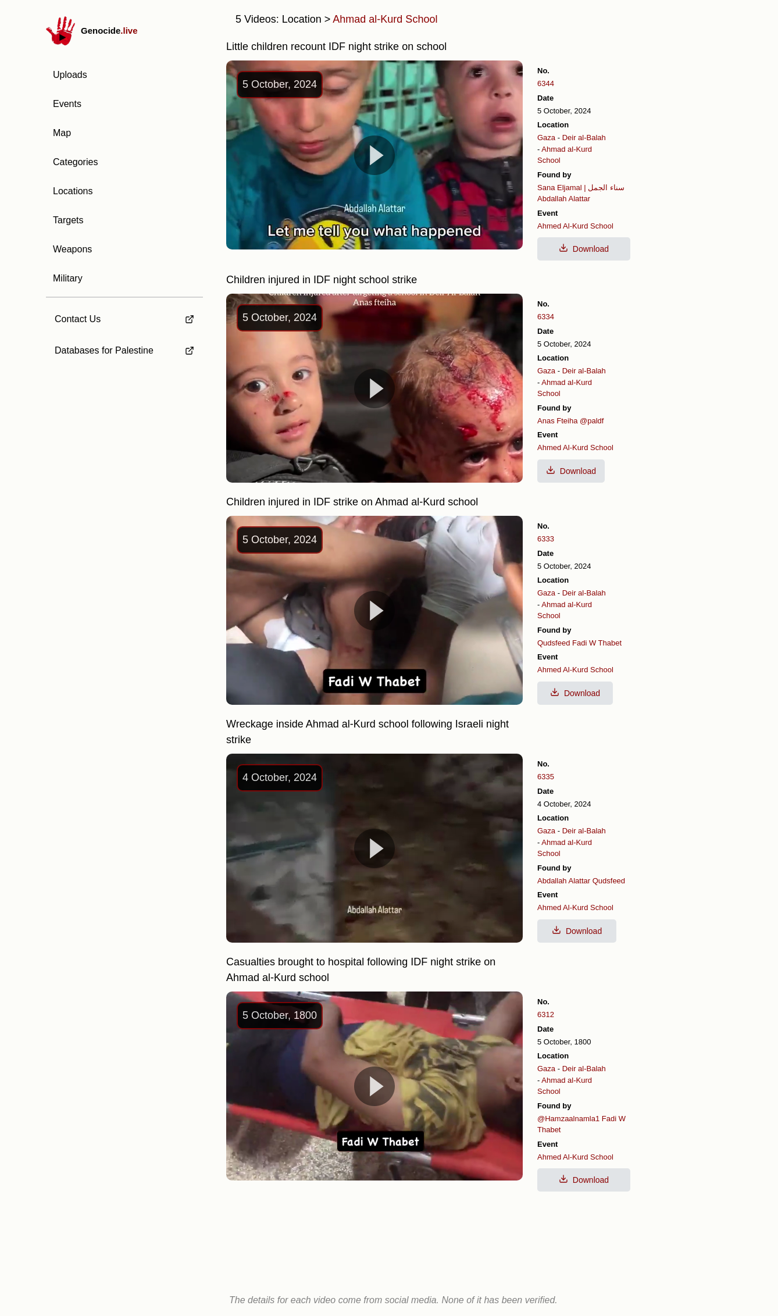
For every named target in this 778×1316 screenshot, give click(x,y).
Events (67, 104)
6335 (545, 776)
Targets (68, 220)
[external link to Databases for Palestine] (124, 350)
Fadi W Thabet (597, 643)
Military (68, 278)
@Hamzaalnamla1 (568, 1118)
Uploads (70, 75)
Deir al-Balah (584, 137)
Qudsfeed (553, 643)
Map (62, 133)
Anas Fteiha (557, 420)
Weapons (72, 249)
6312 (545, 1014)
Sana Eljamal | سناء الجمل (580, 187)
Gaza (546, 137)
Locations (73, 191)
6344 (545, 83)
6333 (545, 538)
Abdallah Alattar (563, 198)
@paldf (592, 420)
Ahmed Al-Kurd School (575, 226)
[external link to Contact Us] (124, 316)
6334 (545, 316)
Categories (75, 162)
